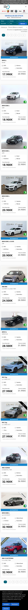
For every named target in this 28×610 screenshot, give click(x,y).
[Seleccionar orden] (17, 27)
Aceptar (6, 604)
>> (23, 35)
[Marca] (4, 21)
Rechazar (15, 604)
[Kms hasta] (4, 23)
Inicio (8, 17)
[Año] (13, 23)
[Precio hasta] (23, 21)
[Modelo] (13, 21)
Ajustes (6, 608)
